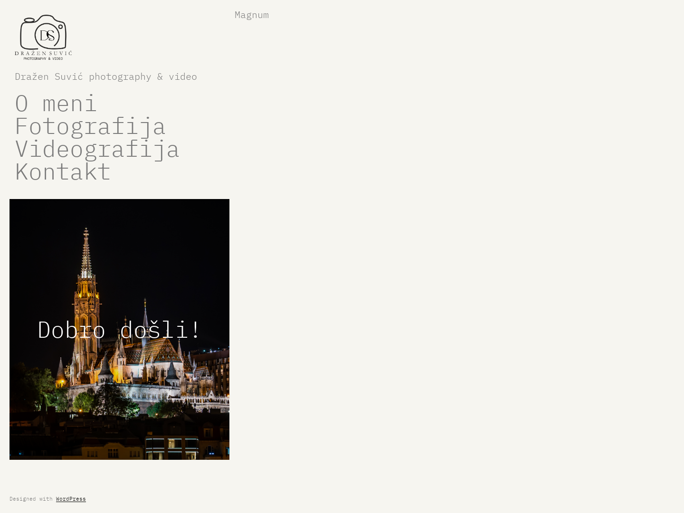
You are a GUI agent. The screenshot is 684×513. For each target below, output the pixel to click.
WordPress (71, 498)
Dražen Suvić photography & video (106, 76)
